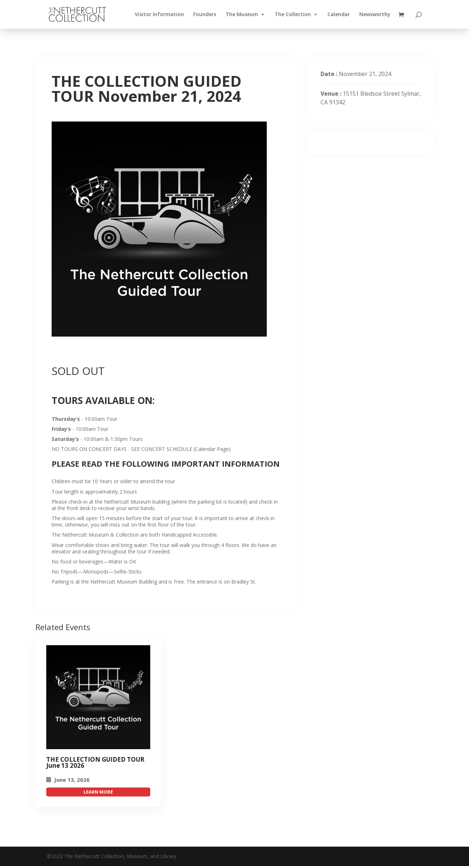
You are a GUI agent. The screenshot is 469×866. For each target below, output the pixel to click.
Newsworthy (374, 15)
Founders (204, 15)
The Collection (293, 15)
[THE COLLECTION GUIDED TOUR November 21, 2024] (98, 697)
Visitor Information (159, 15)
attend (98, 792)
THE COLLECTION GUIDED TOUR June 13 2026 (95, 762)
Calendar (338, 15)
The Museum (242, 15)
